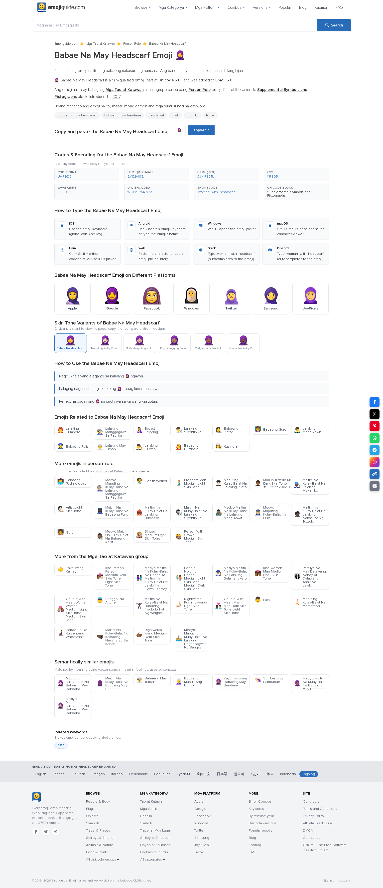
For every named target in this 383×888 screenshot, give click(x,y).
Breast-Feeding (147, 430)
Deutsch (78, 774)
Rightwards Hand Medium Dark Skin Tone (151, 635)
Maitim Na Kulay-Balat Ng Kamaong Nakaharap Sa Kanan (112, 637)
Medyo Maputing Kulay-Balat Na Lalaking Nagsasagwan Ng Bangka (191, 638)
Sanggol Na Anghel (110, 600)
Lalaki (263, 599)
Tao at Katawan (152, 801)
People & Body (98, 801)
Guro (65, 532)
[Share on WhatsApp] (375, 438)
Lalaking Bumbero (68, 430)
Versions (262, 7)
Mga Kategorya (173, 7)
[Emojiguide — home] (61, 7)
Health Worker (151, 481)
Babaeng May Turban (151, 680)
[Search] (334, 25)
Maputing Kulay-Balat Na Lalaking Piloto (231, 483)
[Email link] (375, 486)
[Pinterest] (56, 832)
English (40, 774)
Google (200, 809)
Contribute (311, 801)
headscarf (156, 115)
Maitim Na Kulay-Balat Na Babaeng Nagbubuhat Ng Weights (152, 606)
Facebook (202, 816)
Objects (92, 816)
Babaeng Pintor (226, 430)
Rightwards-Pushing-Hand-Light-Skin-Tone (191, 604)
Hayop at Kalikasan (155, 845)
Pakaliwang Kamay (70, 570)
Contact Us (311, 838)
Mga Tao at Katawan (100, 44)
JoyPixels (201, 845)
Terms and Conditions (320, 809)
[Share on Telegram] (375, 450)
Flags (90, 809)
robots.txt (344, 881)
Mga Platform (207, 7)
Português (162, 774)
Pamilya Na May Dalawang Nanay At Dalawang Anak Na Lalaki (310, 577)
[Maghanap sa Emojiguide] (174, 25)
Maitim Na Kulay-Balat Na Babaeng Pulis (112, 511)
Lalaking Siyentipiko (188, 430)
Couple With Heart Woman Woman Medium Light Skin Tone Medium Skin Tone (72, 609)
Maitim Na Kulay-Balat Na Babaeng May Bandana (112, 683)
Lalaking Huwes (147, 447)
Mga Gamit (148, 809)
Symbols (93, 823)
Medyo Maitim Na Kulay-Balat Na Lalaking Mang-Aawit (231, 512)
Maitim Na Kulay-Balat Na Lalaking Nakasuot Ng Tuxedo (310, 514)
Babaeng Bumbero (187, 447)
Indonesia (288, 774)
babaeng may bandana (122, 115)
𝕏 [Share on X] (375, 414)
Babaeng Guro (270, 429)
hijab (175, 115)
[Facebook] (36, 832)
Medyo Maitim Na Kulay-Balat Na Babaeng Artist (112, 536)
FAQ (339, 7)
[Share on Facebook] (375, 402)
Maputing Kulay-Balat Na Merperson (310, 602)
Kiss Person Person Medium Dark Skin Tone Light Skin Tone (111, 577)
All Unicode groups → (102, 859)
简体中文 (203, 774)
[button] (86, 174)
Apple (199, 801)
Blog (303, 7)
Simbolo (146, 823)
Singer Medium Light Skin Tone (151, 535)
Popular (285, 7)
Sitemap (328, 881)
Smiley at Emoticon (155, 838)
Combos (236, 7)
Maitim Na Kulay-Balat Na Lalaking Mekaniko (310, 485)
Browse (143, 7)
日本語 (222, 774)
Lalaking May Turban (111, 447)
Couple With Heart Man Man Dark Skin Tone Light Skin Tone (231, 606)
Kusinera (226, 446)
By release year (261, 816)
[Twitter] (46, 832)
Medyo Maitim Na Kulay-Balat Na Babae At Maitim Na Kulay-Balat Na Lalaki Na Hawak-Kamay (152, 578)
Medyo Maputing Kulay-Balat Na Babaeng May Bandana (73, 706)
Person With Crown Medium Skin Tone (189, 536)
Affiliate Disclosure (317, 823)
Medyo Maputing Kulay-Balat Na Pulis (270, 512)
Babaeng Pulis (73, 446)
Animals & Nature (99, 845)
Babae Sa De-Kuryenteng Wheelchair (72, 633)
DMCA (308, 830)
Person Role (132, 44)
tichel (210, 115)
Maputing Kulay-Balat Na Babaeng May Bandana (73, 683)
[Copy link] (375, 474)
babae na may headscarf (77, 115)
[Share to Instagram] (375, 462)
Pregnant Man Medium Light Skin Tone (190, 483)
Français (98, 774)
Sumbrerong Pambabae (269, 680)
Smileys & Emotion (101, 838)
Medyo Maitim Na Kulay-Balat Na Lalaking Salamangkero (231, 573)
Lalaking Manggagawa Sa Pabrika (112, 432)
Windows (201, 823)
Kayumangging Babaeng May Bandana (231, 681)
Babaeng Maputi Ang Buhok (188, 681)
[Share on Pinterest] (375, 426)
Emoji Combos (260, 801)
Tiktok (199, 852)
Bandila (146, 816)
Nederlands (138, 774)
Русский (183, 774)
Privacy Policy (313, 816)
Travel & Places (98, 830)
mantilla (193, 115)
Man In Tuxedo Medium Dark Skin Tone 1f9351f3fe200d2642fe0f (272, 483)
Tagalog (308, 774)
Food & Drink (96, 852)
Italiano (117, 774)
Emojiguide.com (66, 44)
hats (61, 745)
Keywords (256, 809)
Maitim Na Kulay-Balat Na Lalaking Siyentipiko (191, 512)
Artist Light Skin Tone (69, 509)
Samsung (201, 838)
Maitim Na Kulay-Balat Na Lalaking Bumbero (152, 512)
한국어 (239, 774)
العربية (255, 774)
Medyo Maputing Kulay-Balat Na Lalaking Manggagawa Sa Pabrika (112, 489)
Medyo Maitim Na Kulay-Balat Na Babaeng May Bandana (310, 683)
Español (59, 774)
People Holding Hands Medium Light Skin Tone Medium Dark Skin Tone (190, 578)
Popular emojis (260, 830)
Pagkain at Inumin (154, 852)
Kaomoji (321, 7)
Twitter (199, 830)
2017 (116, 96)
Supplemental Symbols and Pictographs (289, 194)
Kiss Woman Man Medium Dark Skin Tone (269, 573)
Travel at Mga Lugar (155, 830)
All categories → (152, 859)
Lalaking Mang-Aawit (307, 430)
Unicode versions (262, 823)
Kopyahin (201, 130)
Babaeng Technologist (71, 482)
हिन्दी (270, 774)
